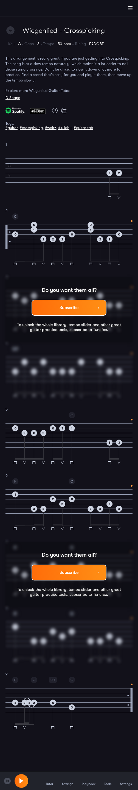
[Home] (21, 9)
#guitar (11, 128)
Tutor (49, 781)
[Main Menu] (130, 8)
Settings (126, 781)
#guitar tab (83, 128)
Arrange (67, 781)
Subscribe (69, 307)
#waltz (50, 128)
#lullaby (65, 128)
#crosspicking (31, 128)
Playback (88, 781)
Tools (107, 781)
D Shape (12, 97)
